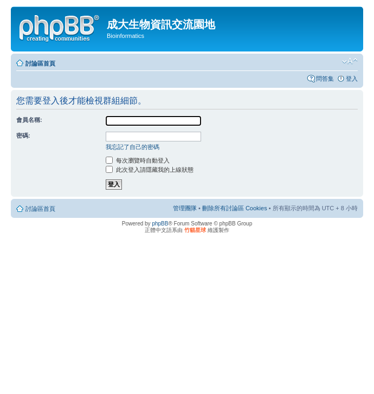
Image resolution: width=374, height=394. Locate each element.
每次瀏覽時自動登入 (138, 160)
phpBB (160, 224)
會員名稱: (29, 120)
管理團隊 (185, 208)
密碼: (23, 135)
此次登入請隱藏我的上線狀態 (150, 169)
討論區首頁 (40, 63)
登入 (352, 78)
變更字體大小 (350, 61)
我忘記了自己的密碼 (132, 147)
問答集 (325, 78)
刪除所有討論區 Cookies (234, 208)
